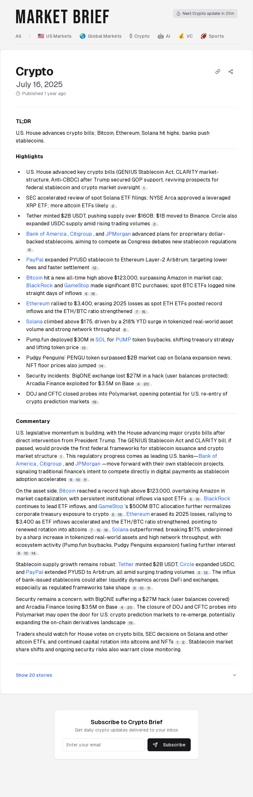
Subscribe (169, 744)
